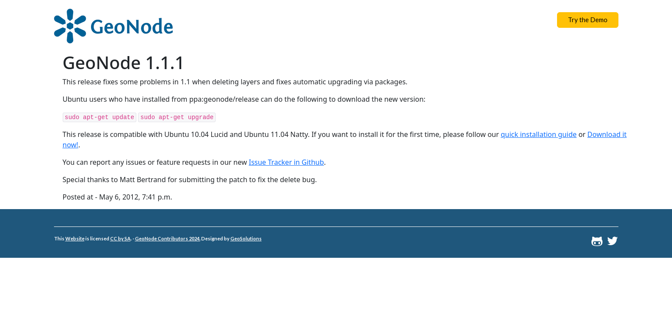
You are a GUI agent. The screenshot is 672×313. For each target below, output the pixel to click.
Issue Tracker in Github (286, 162)
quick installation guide (539, 134)
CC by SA (120, 238)
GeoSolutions (246, 238)
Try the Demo (588, 19)
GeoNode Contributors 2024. (167, 238)
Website (74, 238)
